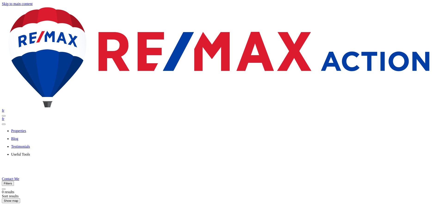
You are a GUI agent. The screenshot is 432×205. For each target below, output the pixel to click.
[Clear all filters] (4, 189)
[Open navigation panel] (4, 116)
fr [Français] (3, 110)
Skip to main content (17, 4)
